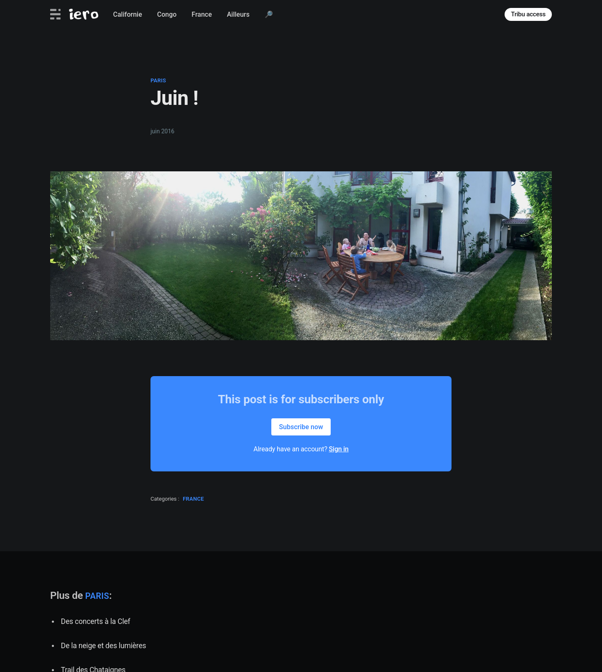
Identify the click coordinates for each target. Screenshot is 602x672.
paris (158, 80)
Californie (127, 14)
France (201, 14)
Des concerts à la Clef (95, 621)
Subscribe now (301, 427)
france (193, 499)
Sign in (339, 449)
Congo (167, 14)
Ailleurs (238, 14)
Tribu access (528, 14)
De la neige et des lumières (103, 645)
